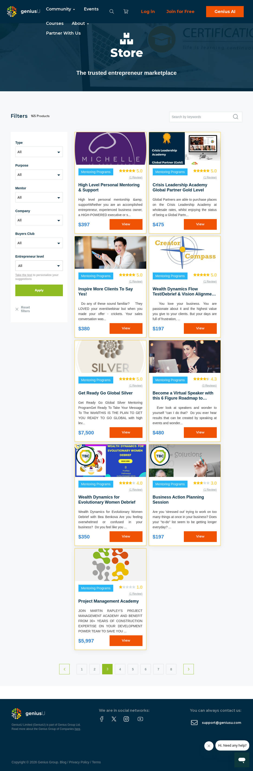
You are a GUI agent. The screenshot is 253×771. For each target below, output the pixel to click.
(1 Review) (135, 177)
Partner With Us (63, 33)
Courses (55, 23)
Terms (96, 762)
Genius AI (224, 11)
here (77, 729)
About (81, 23)
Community (61, 9)
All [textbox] (19, 152)
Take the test (23, 275)
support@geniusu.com (221, 723)
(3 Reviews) (209, 385)
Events (91, 9)
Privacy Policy (79, 762)
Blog (63, 762)
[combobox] (39, 152)
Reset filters (25, 309)
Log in (148, 11)
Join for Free (180, 11)
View (126, 224)
